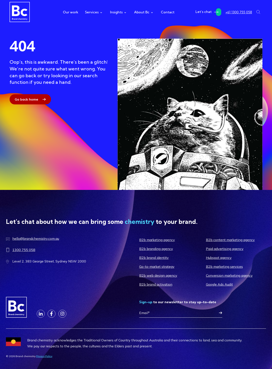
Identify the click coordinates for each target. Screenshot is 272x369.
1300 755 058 (23, 250)
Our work (70, 12)
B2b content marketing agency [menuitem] (230, 240)
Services (93, 12)
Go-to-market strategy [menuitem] (156, 266)
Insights (118, 12)
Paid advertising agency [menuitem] (225, 249)
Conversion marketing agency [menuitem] (229, 275)
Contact (167, 12)
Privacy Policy (44, 356)
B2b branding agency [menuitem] (156, 249)
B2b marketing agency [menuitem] (157, 240)
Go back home (26, 99)
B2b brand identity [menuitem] (154, 257)
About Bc (143, 12)
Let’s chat (208, 12)
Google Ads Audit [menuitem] (219, 284)
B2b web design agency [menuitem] (158, 275)
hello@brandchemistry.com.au (35, 238)
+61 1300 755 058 (238, 12)
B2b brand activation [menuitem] (155, 284)
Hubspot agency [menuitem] (219, 257)
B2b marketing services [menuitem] (224, 266)
